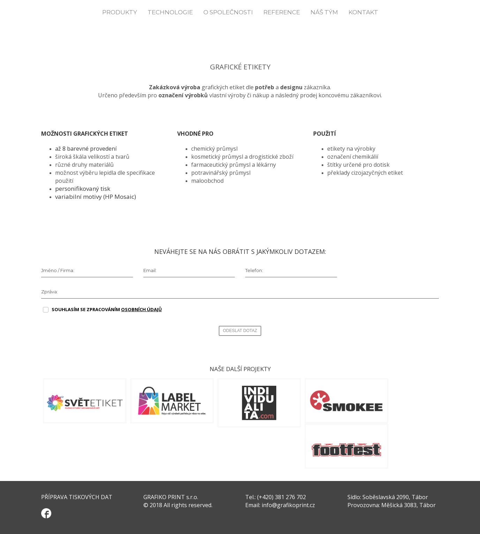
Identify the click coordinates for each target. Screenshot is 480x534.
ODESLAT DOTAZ (240, 330)
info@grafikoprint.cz (288, 505)
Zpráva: (49, 291)
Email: (150, 270)
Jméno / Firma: (57, 270)
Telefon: (254, 270)
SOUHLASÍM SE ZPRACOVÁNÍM (107, 309)
